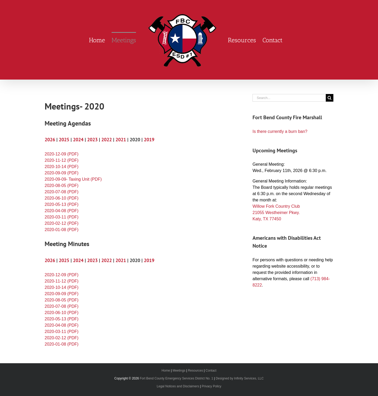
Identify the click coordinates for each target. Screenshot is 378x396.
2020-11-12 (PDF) (61, 160)
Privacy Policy (211, 386)
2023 (92, 140)
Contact (211, 370)
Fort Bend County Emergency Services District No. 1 (176, 378)
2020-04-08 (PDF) (61, 211)
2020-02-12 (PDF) (61, 223)
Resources (195, 370)
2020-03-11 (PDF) (61, 217)
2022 (106, 140)
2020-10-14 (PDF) (61, 166)
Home (166, 370)
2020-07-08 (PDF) (61, 192)
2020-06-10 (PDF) (61, 198)
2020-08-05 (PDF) (61, 185)
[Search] (329, 98)
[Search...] (289, 98)
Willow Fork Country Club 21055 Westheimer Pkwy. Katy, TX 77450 (276, 212)
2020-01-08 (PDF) (61, 229)
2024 (78, 140)
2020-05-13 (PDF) (61, 204)
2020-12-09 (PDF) (61, 154)
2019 (149, 140)
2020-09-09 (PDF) (61, 173)
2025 (64, 140)
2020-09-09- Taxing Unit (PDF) (73, 179)
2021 (121, 140)
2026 (50, 140)
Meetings (178, 370)
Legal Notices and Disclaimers (178, 386)
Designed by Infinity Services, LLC (240, 378)
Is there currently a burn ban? (280, 131)
